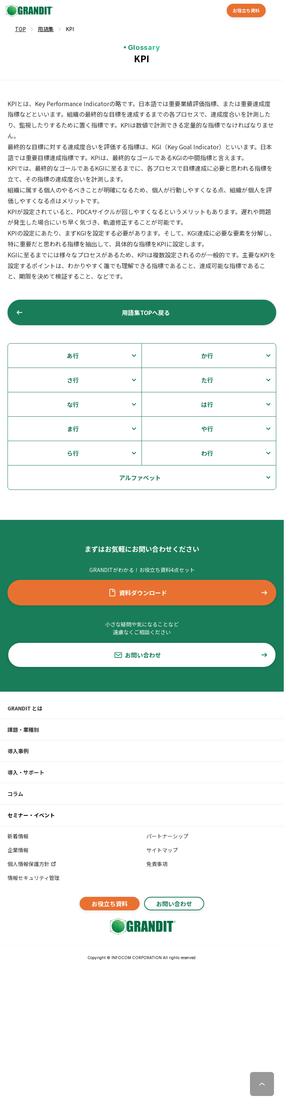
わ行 (207, 453)
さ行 (73, 379)
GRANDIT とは (25, 708)
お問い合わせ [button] (191, 654)
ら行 (73, 453)
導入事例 (18, 751)
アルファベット (140, 477)
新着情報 (18, 836)
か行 (207, 355)
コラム (15, 793)
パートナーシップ (167, 836)
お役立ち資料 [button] (246, 10)
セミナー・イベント (31, 815)
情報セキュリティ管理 (34, 877)
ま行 (73, 428)
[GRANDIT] (29, 10)
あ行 (73, 355)
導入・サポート (26, 772)
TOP (20, 29)
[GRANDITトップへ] (142, 926)
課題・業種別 (23, 729)
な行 (73, 404)
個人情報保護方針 (32, 864)
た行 (207, 379)
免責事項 (156, 864)
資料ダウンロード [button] (188, 592)
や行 (207, 428)
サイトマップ (162, 850)
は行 (207, 404)
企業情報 (18, 850)
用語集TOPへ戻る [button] (93, 312)
